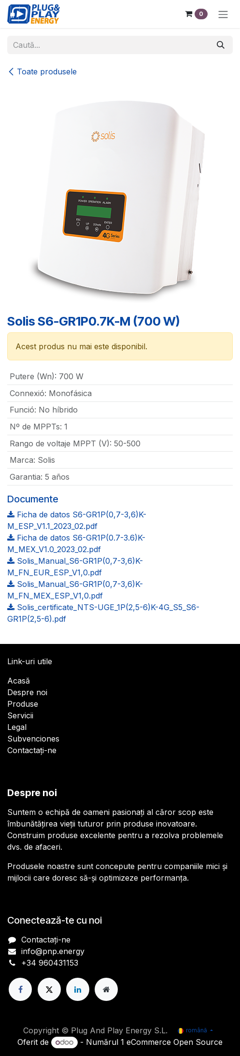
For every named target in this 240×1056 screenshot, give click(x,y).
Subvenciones (33, 738)
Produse (22, 704)
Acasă (18, 680)
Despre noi (27, 692)
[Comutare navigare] (223, 14)
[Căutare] (221, 45)
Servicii (20, 715)
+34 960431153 (49, 963)
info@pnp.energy (53, 951)
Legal (17, 727)
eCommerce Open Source (175, 1042)
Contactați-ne (31, 750)
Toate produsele (42, 71)
